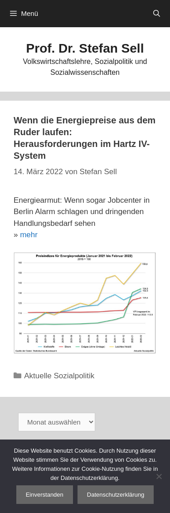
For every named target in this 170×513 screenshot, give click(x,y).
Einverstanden (44, 494)
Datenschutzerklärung (115, 494)
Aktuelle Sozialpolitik (59, 375)
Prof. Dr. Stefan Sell (85, 48)
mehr (29, 234)
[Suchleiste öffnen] (156, 13)
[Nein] (158, 476)
